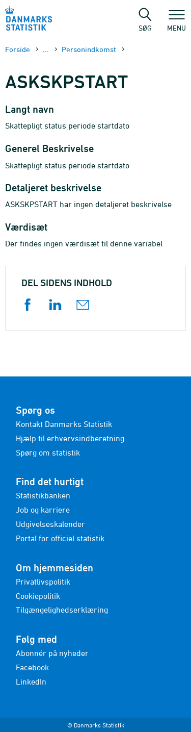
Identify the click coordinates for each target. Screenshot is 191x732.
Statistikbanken (43, 495)
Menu (176, 23)
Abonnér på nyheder (52, 653)
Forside (17, 49)
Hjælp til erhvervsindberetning (70, 438)
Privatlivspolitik (43, 581)
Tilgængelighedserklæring (62, 609)
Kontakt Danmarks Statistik (64, 423)
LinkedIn (31, 681)
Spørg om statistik (48, 452)
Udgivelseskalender (50, 523)
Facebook (32, 667)
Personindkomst (89, 49)
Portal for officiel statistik (60, 538)
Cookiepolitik (38, 595)
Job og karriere (43, 509)
